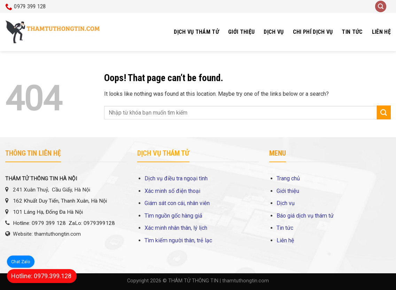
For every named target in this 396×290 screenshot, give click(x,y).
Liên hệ (381, 32)
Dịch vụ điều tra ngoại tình (176, 178)
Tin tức (352, 32)
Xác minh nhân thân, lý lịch (176, 228)
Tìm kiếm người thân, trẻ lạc (178, 240)
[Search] (380, 6)
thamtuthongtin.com (245, 281)
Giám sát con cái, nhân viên (177, 203)
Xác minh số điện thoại (172, 191)
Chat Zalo (20, 261)
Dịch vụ (274, 32)
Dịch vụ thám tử (196, 32)
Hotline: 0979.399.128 (41, 276)
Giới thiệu (241, 32)
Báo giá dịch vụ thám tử (305, 215)
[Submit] (384, 112)
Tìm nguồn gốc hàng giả (173, 215)
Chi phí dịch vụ (313, 32)
